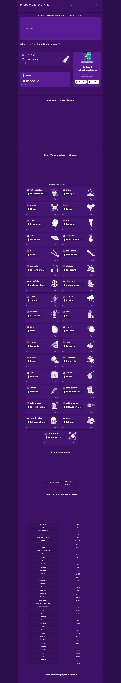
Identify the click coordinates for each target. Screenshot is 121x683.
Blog (82, 5)
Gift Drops (98, 5)
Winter (70, 15)
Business (92, 5)
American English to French (56, 15)
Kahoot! (86, 5)
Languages (77, 5)
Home (43, 15)
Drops (71, 5)
